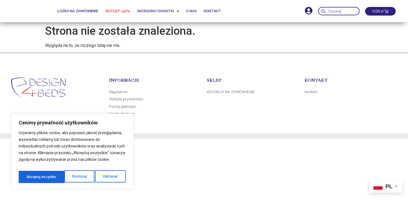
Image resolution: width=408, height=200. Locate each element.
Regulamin (118, 92)
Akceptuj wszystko (103, 177)
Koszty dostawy (122, 114)
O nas (191, 11)
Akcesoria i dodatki (158, 11)
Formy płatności (123, 106)
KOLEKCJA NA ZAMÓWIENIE (231, 92)
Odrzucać (64, 177)
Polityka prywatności (126, 99)
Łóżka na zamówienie (77, 11)
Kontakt (212, 11)
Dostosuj (33, 177)
